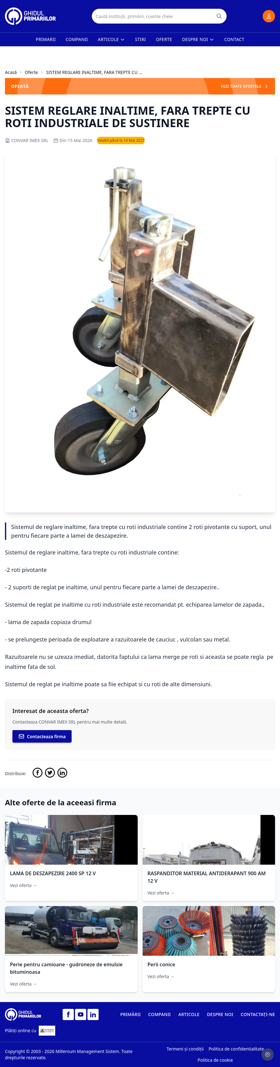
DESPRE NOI (220, 1014)
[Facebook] (68, 1014)
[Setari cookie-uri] (267, 1054)
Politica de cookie (215, 1060)
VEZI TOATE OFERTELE (245, 86)
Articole (111, 39)
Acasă (11, 72)
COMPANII (159, 1014)
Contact (234, 39)
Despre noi (198, 39)
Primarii (46, 39)
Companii (77, 39)
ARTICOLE (189, 1014)
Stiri (140, 39)
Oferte (164, 39)
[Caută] (219, 16)
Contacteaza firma (42, 736)
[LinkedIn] (93, 1014)
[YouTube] (80, 1014)
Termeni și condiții (185, 1049)
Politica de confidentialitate (236, 1049)
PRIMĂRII (130, 1014)
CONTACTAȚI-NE (258, 1014)
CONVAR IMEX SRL (26, 140)
